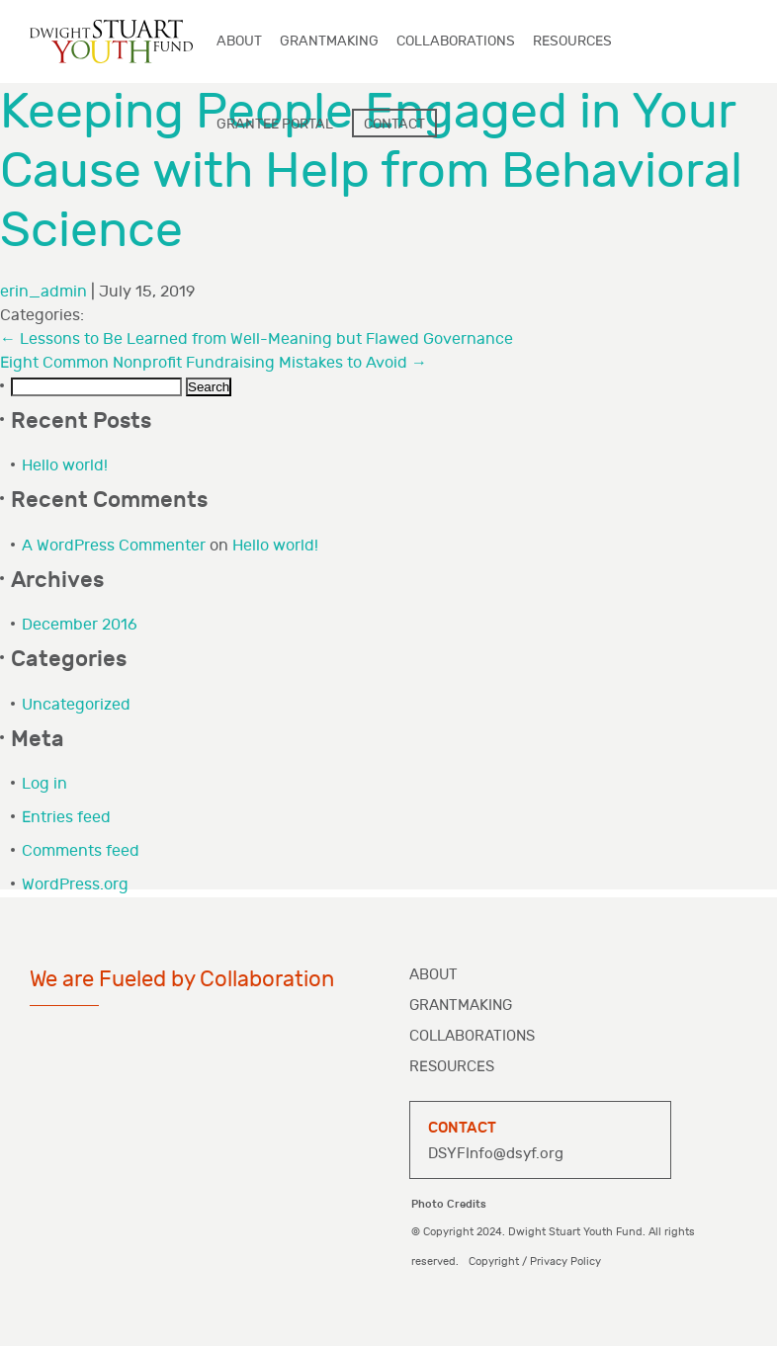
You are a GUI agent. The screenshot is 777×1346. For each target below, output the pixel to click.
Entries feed (66, 817)
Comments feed (80, 851)
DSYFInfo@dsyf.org (495, 1153)
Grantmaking (460, 1005)
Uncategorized (76, 705)
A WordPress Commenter (114, 546)
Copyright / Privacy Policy (535, 1261)
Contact (394, 124)
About (433, 975)
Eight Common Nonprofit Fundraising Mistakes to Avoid (213, 363)
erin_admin (43, 292)
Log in (44, 784)
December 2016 (79, 625)
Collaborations (472, 1036)
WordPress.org (75, 885)
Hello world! (65, 466)
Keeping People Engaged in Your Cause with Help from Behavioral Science (371, 172)
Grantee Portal (274, 124)
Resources (451, 1066)
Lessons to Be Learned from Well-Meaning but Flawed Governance (256, 339)
